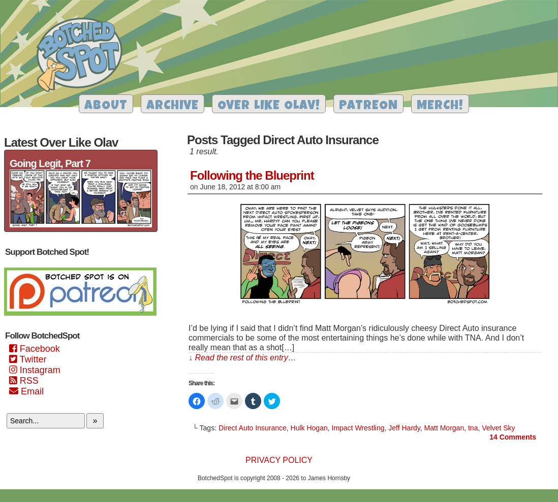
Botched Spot (83, 56)
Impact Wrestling (358, 428)
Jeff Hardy (404, 428)
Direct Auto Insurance (253, 428)
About (106, 106)
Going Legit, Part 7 (50, 163)
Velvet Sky (498, 428)
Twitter (27, 359)
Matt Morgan (444, 428)
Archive (172, 106)
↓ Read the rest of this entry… (242, 357)
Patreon (368, 106)
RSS (24, 381)
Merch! (440, 106)
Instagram (34, 370)
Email (26, 391)
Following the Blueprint (252, 175)
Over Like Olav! (269, 106)
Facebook (34, 349)
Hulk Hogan (309, 428)
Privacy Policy (279, 460)
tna (473, 428)
